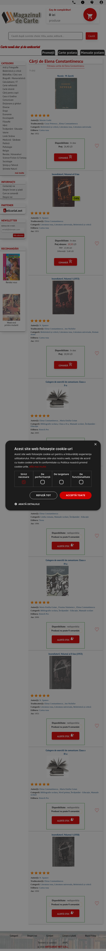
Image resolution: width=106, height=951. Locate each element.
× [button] (95, 444)
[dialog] (53, 475)
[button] (27, 503)
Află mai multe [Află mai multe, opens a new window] (37, 466)
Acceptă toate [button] (75, 495)
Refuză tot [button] (43, 495)
